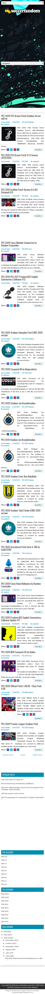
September (10, 946)
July (7, 953)
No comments (5, 124)
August (8, 950)
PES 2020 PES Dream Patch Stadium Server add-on (21, 117)
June (8, 956)
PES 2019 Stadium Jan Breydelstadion (18, 439)
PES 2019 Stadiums (28, 443)
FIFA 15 (4, 874)
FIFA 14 (4, 870)
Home (23, 755)
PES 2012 (4, 908)
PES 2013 (4, 911)
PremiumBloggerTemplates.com (22, 992)
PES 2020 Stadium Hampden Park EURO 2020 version (21, 333)
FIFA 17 (4, 881)
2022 (6, 932)
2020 (6, 938)
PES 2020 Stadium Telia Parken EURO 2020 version (20, 511)
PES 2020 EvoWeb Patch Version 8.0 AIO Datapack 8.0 (19, 191)
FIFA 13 (4, 867)
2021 (6, 935)
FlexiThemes (16, 990)
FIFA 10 (4, 860)
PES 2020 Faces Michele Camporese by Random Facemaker (19, 244)
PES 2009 (5, 897)
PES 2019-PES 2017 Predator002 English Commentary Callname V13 (19, 278)
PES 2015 (4, 918)
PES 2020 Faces (27, 249)
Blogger (35, 987)
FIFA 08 (4, 857)
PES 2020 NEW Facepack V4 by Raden (18, 652)
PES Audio (25, 283)
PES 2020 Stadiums (28, 122)
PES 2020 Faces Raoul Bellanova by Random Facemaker (21, 585)
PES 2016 (4, 921)
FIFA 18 (4, 884)
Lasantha (36, 990)
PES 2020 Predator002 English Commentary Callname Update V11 (21, 618)
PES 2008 (5, 894)
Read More (38, 149)
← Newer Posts (7, 755)
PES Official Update (27, 692)
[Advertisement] (22, 36)
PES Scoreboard (27, 553)
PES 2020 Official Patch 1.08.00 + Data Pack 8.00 (21, 687)
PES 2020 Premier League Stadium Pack (19, 724)
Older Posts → (38, 755)
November (10, 940)
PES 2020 (25, 161)
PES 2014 (4, 915)
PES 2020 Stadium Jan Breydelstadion (18, 403)
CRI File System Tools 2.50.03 (12, 793)
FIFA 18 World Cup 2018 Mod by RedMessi (17, 783)
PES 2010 (5, 901)
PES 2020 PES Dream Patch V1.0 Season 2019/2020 (19, 156)
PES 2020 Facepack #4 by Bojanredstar (19, 369)
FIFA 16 (4, 877)
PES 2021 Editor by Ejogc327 (12, 780)
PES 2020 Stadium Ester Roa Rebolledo (18, 476)
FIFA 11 (3, 864)
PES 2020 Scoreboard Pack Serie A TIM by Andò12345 (20, 548)
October (9, 943)
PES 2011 (4, 904)
